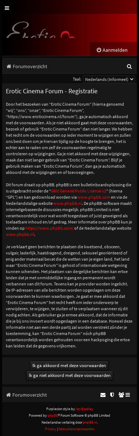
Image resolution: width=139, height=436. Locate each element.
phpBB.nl (90, 422)
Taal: (77, 79)
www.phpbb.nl (67, 203)
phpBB (53, 415)
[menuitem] (112, 50)
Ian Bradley (84, 408)
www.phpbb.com (94, 197)
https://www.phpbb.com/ (49, 228)
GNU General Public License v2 (78, 191)
